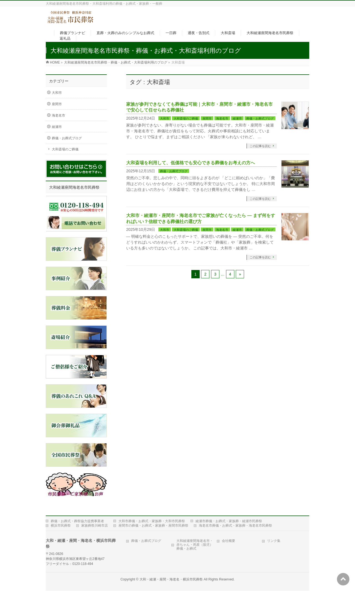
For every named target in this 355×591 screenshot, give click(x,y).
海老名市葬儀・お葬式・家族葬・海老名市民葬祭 (235, 525)
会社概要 (228, 541)
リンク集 (273, 541)
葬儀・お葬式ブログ (260, 118)
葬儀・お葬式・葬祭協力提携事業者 (77, 521)
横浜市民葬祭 (61, 525)
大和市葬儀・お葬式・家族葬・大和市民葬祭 (151, 521)
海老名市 (222, 118)
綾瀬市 (237, 118)
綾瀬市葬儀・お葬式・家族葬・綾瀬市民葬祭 (229, 521)
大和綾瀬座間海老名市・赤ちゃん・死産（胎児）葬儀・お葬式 (194, 544)
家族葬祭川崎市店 (94, 525)
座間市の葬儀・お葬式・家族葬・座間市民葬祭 (153, 525)
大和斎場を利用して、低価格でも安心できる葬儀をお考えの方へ (190, 162)
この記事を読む (260, 146)
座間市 (207, 118)
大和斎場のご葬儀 (186, 118)
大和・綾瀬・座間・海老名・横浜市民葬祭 (171, 579)
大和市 (164, 118)
